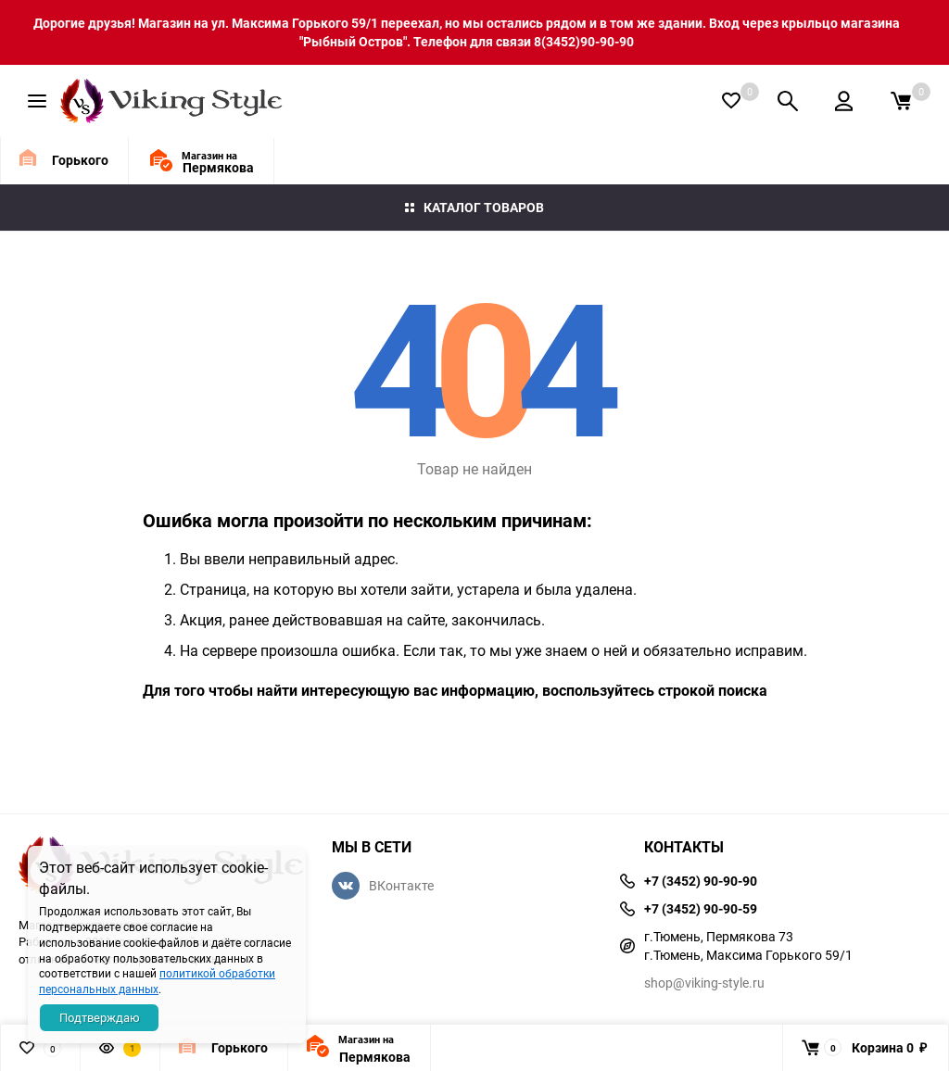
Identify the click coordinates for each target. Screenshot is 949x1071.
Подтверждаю (99, 1017)
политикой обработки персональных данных (157, 980)
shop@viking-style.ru (704, 982)
